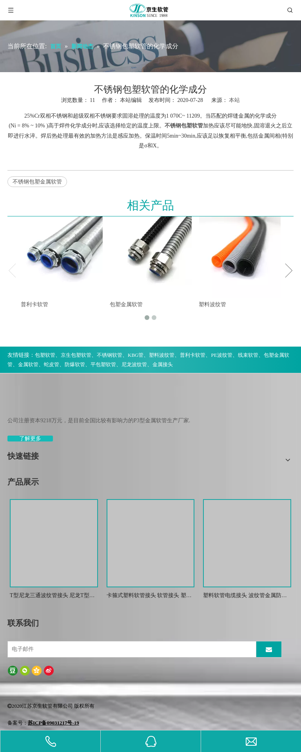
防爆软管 (75, 364)
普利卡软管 (34, 304)
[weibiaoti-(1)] (13, 402)
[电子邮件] (131, 649)
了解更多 (30, 438)
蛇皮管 (51, 364)
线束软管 (248, 355)
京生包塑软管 (76, 355)
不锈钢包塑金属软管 (37, 182)
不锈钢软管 (109, 355)
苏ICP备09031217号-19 (53, 723)
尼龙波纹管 (134, 364)
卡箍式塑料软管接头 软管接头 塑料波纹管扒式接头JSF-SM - (149, 596)
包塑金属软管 (126, 304)
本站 (234, 100)
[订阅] (269, 649)
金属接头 (162, 364)
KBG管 (135, 355)
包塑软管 (45, 355)
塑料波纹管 (212, 304)
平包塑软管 (103, 364)
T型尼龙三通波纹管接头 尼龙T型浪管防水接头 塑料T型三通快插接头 (52, 596)
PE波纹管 (221, 355)
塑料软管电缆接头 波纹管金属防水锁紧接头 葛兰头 (245, 596)
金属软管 (28, 364)
